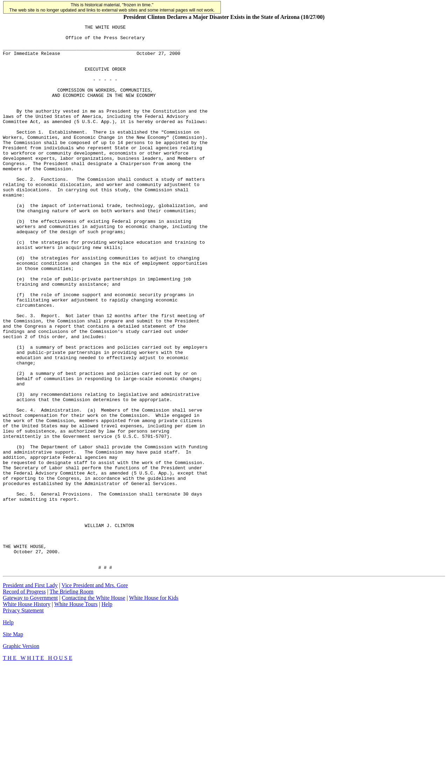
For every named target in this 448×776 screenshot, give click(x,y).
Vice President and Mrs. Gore (95, 694)
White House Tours (76, 713)
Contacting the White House (93, 707)
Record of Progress (24, 701)
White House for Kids (153, 707)
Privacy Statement (23, 719)
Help (107, 713)
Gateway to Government (30, 707)
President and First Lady (30, 694)
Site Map (13, 743)
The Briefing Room (71, 701)
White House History (26, 713)
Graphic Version (21, 755)
